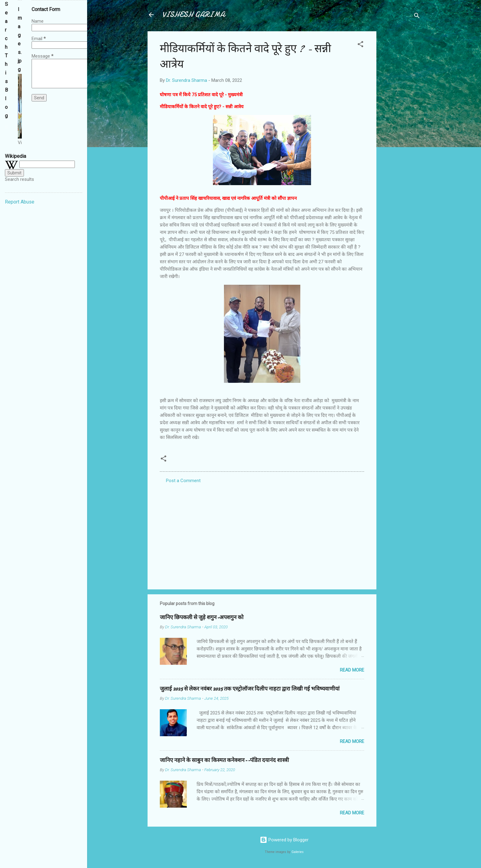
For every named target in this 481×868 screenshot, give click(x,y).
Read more (352, 670)
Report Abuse (19, 202)
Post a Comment (183, 480)
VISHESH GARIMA (193, 15)
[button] (360, 45)
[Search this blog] (6, 127)
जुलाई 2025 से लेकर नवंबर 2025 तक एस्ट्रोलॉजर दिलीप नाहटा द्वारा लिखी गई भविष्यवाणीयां (250, 689)
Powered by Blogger (284, 840)
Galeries (297, 852)
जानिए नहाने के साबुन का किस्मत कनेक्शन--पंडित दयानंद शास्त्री (224, 760)
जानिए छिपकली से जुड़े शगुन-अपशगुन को (202, 617)
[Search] (417, 16)
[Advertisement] (401, 123)
